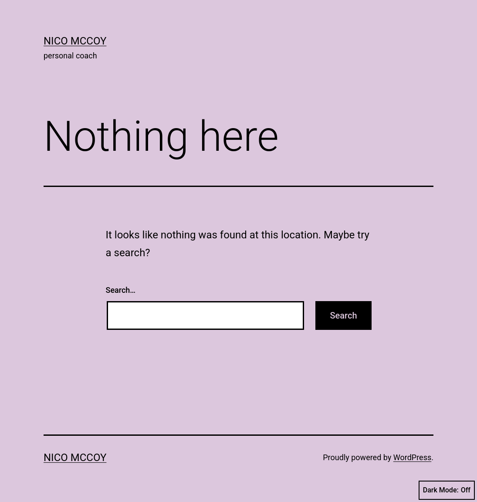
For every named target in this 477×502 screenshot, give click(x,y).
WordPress (412, 457)
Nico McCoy (75, 41)
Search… (121, 290)
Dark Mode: (446, 490)
